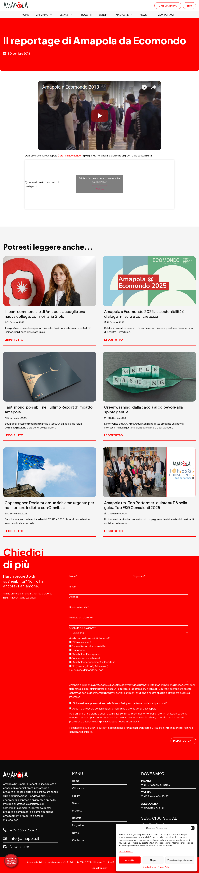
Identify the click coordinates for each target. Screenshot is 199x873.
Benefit (104, 14)
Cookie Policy (149, 867)
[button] (192, 828)
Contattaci (168, 14)
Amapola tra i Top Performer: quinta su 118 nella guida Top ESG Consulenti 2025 (145, 505)
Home (25, 14)
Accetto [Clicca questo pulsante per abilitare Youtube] (99, 188)
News (145, 14)
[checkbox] (132, 654)
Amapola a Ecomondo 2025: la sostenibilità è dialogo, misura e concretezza (144, 314)
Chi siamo (44, 14)
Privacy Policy (164, 867)
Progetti (86, 14)
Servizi (66, 14)
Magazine (124, 14)
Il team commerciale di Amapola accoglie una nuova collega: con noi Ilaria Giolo (45, 314)
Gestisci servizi (126, 851)
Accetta (129, 860)
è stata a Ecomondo (69, 155)
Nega (153, 860)
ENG (189, 5)
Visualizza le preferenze (180, 860)
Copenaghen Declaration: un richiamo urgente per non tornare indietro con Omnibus (49, 505)
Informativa (132, 721)
